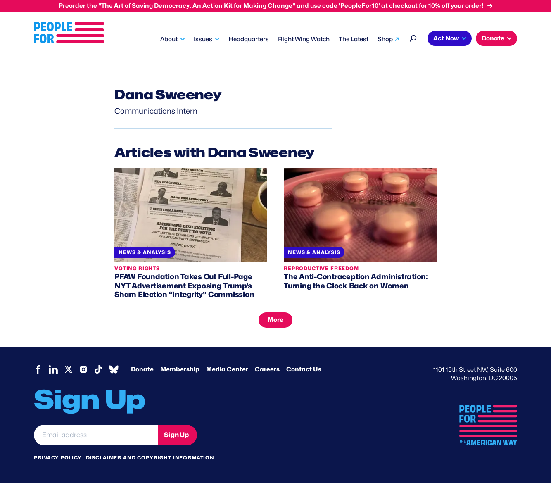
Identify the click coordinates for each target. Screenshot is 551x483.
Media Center (227, 369)
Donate (142, 369)
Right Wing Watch (304, 39)
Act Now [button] (446, 38)
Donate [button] (493, 38)
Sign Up (176, 435)
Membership (180, 369)
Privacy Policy (58, 457)
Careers (267, 369)
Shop (385, 39)
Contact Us (303, 369)
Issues (203, 39)
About (169, 39)
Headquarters (248, 39)
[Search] (413, 37)
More (275, 320)
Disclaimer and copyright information (150, 457)
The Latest (353, 39)
